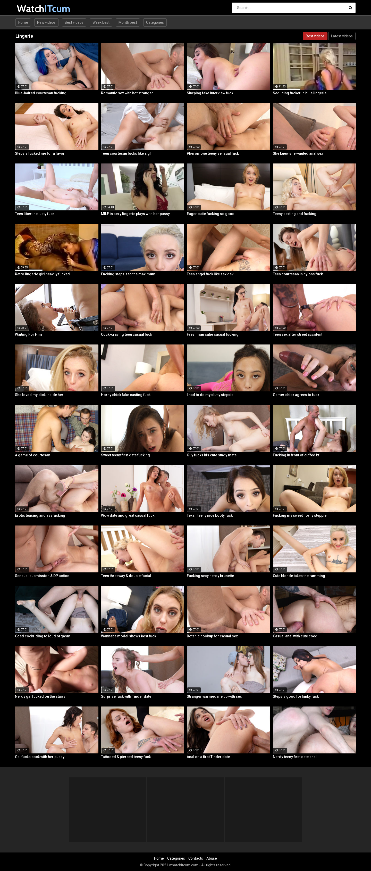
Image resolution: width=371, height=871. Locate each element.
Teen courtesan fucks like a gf (126, 153)
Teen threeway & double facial (126, 576)
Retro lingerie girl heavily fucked (42, 274)
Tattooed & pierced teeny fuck (126, 757)
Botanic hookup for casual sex (212, 636)
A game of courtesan (32, 455)
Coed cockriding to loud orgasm (42, 636)
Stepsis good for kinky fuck (296, 696)
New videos (46, 22)
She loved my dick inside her (39, 395)
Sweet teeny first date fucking (125, 455)
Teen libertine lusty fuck (34, 214)
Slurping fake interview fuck (210, 93)
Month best (128, 22)
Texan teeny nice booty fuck (210, 515)
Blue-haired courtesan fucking (40, 93)
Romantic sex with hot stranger (127, 93)
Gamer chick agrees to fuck (296, 395)
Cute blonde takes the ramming (299, 576)
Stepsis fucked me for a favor (40, 153)
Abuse (211, 858)
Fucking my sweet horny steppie (299, 515)
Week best (100, 22)
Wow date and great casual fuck (127, 515)
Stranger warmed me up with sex (214, 696)
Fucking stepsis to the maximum (128, 274)
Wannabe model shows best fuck (128, 636)
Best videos (74, 22)
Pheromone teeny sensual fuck (213, 153)
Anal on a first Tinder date (208, 757)
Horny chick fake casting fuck (125, 395)
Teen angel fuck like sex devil (211, 274)
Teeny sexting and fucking (294, 214)
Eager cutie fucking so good (210, 214)
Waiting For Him (28, 334)
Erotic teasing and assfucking (40, 515)
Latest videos (342, 36)
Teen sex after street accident (297, 334)
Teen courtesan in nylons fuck (298, 274)
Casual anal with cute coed (295, 636)
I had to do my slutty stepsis (210, 395)
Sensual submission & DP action (42, 576)
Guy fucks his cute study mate (212, 455)
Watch (30, 9)
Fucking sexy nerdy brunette (210, 576)
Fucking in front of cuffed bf (296, 455)
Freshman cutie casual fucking (213, 334)
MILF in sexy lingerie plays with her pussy (135, 214)
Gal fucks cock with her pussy (39, 757)
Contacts (195, 858)
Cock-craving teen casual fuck (126, 334)
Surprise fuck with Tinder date (126, 696)
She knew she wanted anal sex (298, 153)
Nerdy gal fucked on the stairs (40, 696)
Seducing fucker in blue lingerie (299, 93)
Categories (155, 22)
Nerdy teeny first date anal (295, 757)
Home (23, 22)
